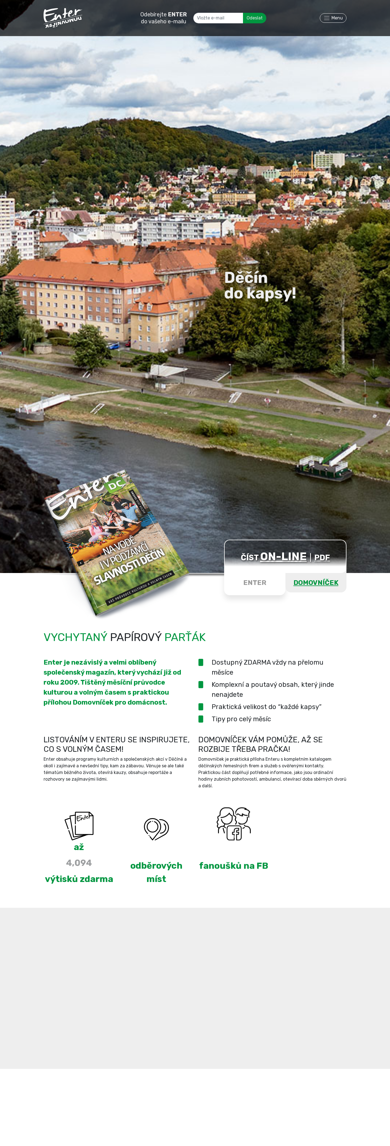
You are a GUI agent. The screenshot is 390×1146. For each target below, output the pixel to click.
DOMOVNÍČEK (315, 583)
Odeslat (255, 18)
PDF (322, 557)
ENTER (254, 583)
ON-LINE (283, 556)
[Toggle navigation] (333, 18)
